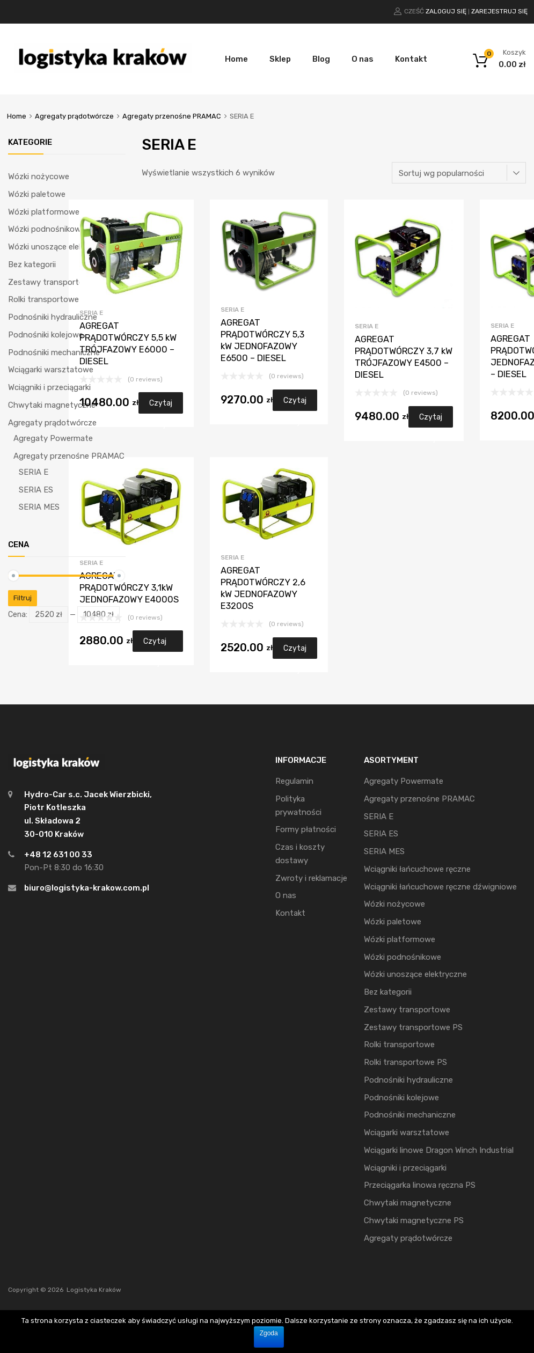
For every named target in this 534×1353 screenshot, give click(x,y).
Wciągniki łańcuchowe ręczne (417, 869)
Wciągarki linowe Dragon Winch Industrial (439, 1150)
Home (236, 59)
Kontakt (411, 59)
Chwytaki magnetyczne (52, 405)
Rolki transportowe (43, 299)
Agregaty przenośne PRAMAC (171, 116)
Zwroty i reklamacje (311, 878)
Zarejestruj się (499, 11)
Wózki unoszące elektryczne (59, 247)
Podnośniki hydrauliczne (52, 317)
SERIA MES (39, 507)
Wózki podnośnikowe (46, 229)
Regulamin (294, 781)
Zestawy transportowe (51, 282)
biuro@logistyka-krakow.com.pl (86, 888)
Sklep (280, 59)
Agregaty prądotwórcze (74, 116)
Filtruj (22, 598)
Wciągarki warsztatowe (50, 369)
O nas (363, 59)
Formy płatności (305, 829)
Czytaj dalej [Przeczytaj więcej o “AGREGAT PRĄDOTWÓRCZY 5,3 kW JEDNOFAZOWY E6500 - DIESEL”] (294, 403)
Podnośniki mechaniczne (54, 352)
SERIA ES (36, 490)
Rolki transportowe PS (405, 1062)
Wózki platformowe (43, 212)
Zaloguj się (446, 11)
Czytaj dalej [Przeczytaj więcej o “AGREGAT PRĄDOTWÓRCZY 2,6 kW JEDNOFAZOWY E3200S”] (294, 651)
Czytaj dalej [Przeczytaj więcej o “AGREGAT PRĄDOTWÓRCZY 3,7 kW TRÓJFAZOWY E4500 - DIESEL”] (430, 420)
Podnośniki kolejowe (45, 335)
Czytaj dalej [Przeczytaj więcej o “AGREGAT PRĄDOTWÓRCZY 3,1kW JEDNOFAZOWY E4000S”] (154, 644)
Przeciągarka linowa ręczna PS (420, 1185)
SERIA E (91, 313)
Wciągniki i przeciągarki (49, 387)
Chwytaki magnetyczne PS (414, 1220)
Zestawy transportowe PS (413, 1027)
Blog (321, 59)
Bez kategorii (32, 264)
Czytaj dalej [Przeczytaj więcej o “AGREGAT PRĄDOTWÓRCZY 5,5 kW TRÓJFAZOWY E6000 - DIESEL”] (160, 406)
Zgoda (269, 1333)
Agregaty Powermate (53, 438)
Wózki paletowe (36, 194)
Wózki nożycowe (38, 176)
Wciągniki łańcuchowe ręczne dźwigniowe (440, 887)
